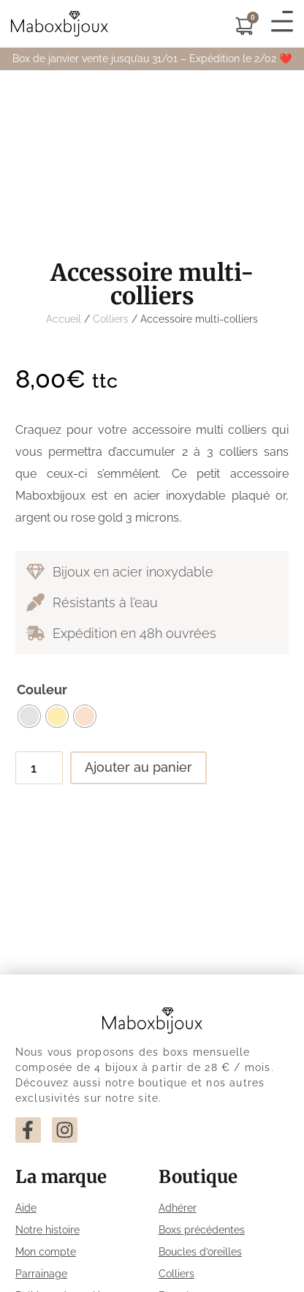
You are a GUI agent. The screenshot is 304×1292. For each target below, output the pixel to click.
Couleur (42, 689)
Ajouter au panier (138, 767)
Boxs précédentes (202, 1230)
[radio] (29, 716)
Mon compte (45, 1252)
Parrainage (41, 1274)
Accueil (63, 319)
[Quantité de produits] (39, 767)
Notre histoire (47, 1230)
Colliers (111, 319)
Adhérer (178, 1208)
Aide (26, 1208)
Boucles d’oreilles (200, 1252)
